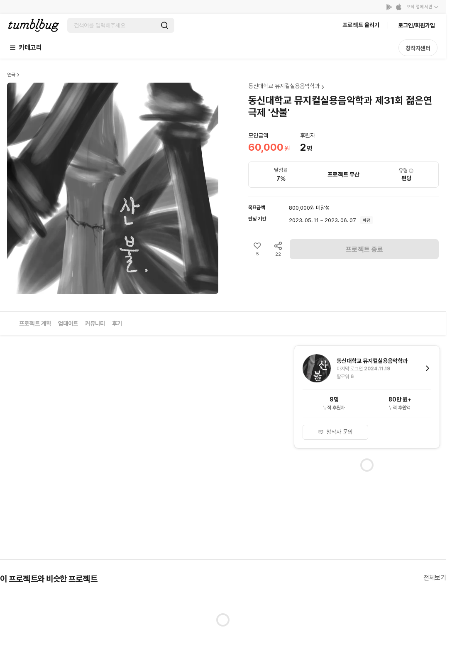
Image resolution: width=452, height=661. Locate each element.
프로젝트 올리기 (360, 25)
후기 (117, 323)
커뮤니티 (95, 323)
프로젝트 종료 (364, 249)
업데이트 (68, 323)
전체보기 (434, 578)
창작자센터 (418, 48)
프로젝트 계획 (35, 323)
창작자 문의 (335, 431)
